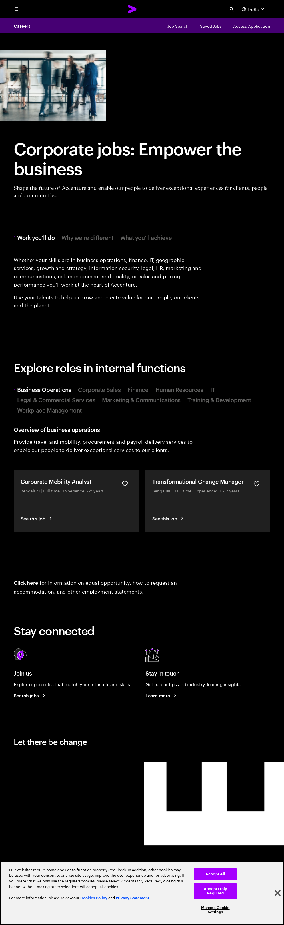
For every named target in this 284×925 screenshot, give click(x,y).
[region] (142, 893)
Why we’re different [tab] (87, 237)
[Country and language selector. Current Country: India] (253, 9)
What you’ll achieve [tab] (146, 237)
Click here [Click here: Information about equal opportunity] (26, 582)
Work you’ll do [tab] (37, 237)
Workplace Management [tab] (49, 410)
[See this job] (37, 518)
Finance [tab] (137, 389)
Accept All (215, 874)
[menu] (16, 9)
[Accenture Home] (132, 9)
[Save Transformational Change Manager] (256, 484)
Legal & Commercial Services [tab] (56, 400)
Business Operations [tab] (46, 389)
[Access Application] (251, 25)
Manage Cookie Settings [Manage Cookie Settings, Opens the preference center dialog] (215, 910)
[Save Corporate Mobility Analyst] (125, 484)
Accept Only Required (215, 891)
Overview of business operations (57, 429)
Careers (22, 26)
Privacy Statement (132, 898)
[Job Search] (178, 25)
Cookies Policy (93, 898)
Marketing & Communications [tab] (141, 400)
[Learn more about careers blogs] (161, 695)
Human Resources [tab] (179, 389)
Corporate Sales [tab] (99, 389)
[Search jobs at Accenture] (30, 695)
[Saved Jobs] (210, 25)
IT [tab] (212, 389)
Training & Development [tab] (219, 400)
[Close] (277, 893)
